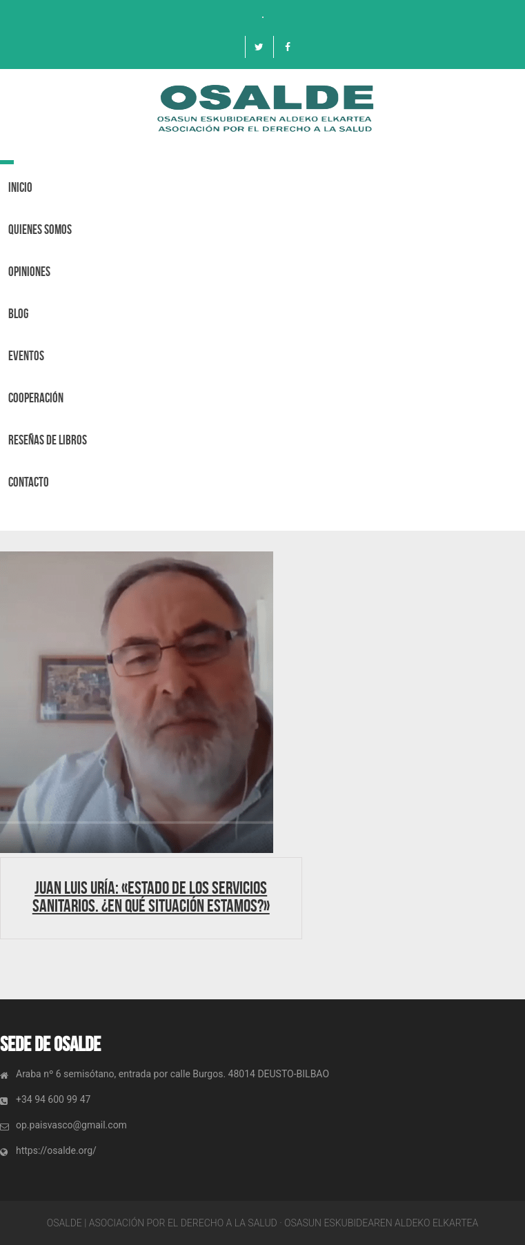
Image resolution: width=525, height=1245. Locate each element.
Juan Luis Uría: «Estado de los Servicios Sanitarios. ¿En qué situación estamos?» (151, 896)
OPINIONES (29, 271)
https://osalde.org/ (56, 1150)
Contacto (28, 482)
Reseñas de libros (47, 440)
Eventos (26, 356)
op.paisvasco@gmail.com (71, 1124)
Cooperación (35, 398)
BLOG (18, 313)
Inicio (20, 187)
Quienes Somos (40, 229)
